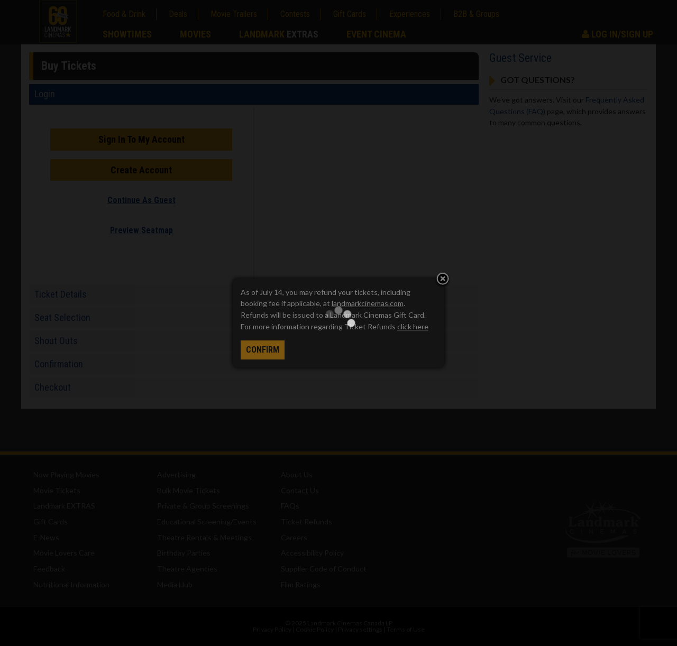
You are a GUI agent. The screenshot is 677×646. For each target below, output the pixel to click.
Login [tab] (44, 93)
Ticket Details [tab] (60, 294)
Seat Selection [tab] (62, 317)
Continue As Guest (141, 200)
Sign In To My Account (141, 139)
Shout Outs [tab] (56, 340)
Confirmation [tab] (58, 364)
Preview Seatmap (141, 230)
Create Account (141, 170)
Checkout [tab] (52, 387)
